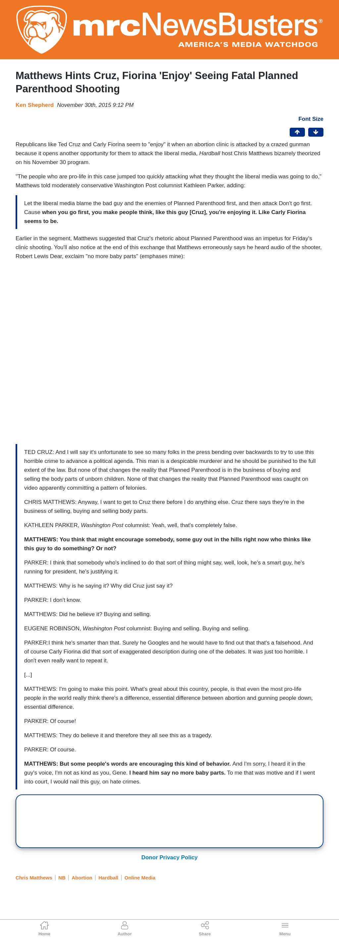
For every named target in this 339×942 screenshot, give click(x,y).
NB (62, 877)
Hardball (109, 877)
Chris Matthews (34, 877)
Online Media (139, 877)
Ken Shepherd (35, 105)
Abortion (82, 877)
